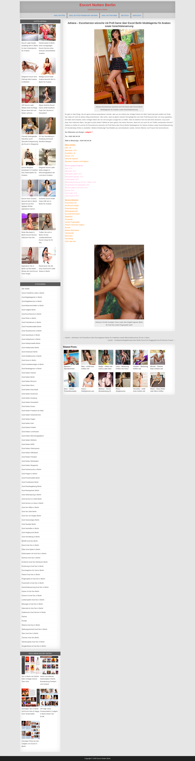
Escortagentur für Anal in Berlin (33, 570)
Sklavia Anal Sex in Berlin (31, 625)
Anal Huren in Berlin (29, 360)
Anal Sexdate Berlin (29, 524)
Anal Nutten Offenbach (30, 453)
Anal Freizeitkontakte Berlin (31, 326)
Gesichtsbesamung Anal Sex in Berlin (35, 587)
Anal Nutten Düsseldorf (30, 402)
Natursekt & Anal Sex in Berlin (32, 608)
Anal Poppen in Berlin (29, 474)
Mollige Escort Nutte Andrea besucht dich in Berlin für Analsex (47, 79)
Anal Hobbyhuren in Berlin (31, 339)
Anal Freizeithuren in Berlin (31, 322)
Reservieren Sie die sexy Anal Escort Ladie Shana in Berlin (47, 268)
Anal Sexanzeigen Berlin (30, 520)
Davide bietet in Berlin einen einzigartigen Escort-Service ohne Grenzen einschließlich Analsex (47, 48)
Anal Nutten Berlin (28, 377)
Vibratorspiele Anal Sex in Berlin (33, 642)
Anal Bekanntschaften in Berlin (33, 305)
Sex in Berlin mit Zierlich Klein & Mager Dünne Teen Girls (30, 679)
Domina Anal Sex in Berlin (31, 558)
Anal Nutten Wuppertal (30, 465)
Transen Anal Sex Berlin (30, 637)
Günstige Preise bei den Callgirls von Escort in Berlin (30, 743)
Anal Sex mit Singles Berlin (31, 516)
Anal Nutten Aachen (29, 373)
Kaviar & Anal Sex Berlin (30, 591)
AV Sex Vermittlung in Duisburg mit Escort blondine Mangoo (46, 139)
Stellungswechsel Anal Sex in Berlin (34, 629)
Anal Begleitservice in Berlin (32, 301)
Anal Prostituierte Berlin (30, 482)
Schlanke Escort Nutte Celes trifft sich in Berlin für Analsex (47, 201)
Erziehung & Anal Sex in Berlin (33, 566)
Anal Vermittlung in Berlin (31, 537)
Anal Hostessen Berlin (30, 352)
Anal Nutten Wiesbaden (30, 461)
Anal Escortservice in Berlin (31, 314)
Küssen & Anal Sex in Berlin (32, 595)
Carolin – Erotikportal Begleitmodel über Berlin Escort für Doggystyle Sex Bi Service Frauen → (141, 340)
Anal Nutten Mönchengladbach (33, 436)
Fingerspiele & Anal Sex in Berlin (33, 579)
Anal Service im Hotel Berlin (32, 499)
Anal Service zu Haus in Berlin (32, 503)
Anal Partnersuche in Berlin (31, 469)
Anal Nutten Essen (28, 406)
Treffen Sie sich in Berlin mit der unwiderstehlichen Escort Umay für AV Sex (46, 237)
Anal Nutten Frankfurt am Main (83, 15)
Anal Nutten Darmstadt (30, 390)
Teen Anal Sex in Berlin (30, 633)
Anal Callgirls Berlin (29, 310)
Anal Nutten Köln (28, 423)
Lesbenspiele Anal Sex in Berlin (33, 600)
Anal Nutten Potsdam (29, 457)
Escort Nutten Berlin (97, 5)
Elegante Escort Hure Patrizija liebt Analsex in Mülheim (29, 79)
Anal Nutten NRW (109, 15)
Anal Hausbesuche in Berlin (32, 331)
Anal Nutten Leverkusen (30, 432)
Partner (24, 616)
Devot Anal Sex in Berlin (30, 545)
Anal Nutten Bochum (29, 381)
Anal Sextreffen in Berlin (30, 528)
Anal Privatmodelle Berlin (31, 478)
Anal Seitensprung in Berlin (31, 495)
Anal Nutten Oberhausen (30, 448)
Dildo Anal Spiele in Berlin (31, 549)
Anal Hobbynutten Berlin (30, 347)
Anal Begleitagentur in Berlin (32, 297)
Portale (24, 621)
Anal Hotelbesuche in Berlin (32, 356)
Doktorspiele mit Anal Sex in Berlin (34, 553)
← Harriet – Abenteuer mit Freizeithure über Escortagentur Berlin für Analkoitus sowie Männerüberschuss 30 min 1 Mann (106, 338)
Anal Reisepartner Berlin (30, 490)
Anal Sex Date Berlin (29, 511)
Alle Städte (25, 289)
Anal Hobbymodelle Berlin (31, 343)
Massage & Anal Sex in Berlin (32, 604)
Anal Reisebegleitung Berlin (32, 486)
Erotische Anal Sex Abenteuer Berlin (35, 562)
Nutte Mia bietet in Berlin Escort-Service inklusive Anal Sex (29, 234)
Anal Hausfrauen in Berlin (31, 335)
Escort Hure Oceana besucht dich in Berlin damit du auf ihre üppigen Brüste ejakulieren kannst (29, 204)
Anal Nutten (59, 15)
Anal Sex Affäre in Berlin (30, 507)
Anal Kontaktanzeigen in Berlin (33, 364)
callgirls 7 (89, 132)
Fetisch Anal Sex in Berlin (31, 574)
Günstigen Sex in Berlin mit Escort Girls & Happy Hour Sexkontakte (30, 711)
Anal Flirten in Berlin (29, 318)
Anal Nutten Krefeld (29, 427)
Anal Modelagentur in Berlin (32, 368)
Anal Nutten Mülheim (29, 440)
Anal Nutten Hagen (28, 419)
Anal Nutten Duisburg (29, 398)
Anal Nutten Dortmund (30, 394)
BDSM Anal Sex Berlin (30, 541)
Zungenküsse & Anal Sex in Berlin (34, 646)
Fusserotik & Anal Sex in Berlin (33, 583)
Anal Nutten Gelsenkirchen (31, 415)
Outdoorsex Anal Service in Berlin (34, 612)
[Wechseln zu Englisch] (137, 15)
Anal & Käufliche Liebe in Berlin (33, 293)
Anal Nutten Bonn (28, 385)
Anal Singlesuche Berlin (30, 532)
